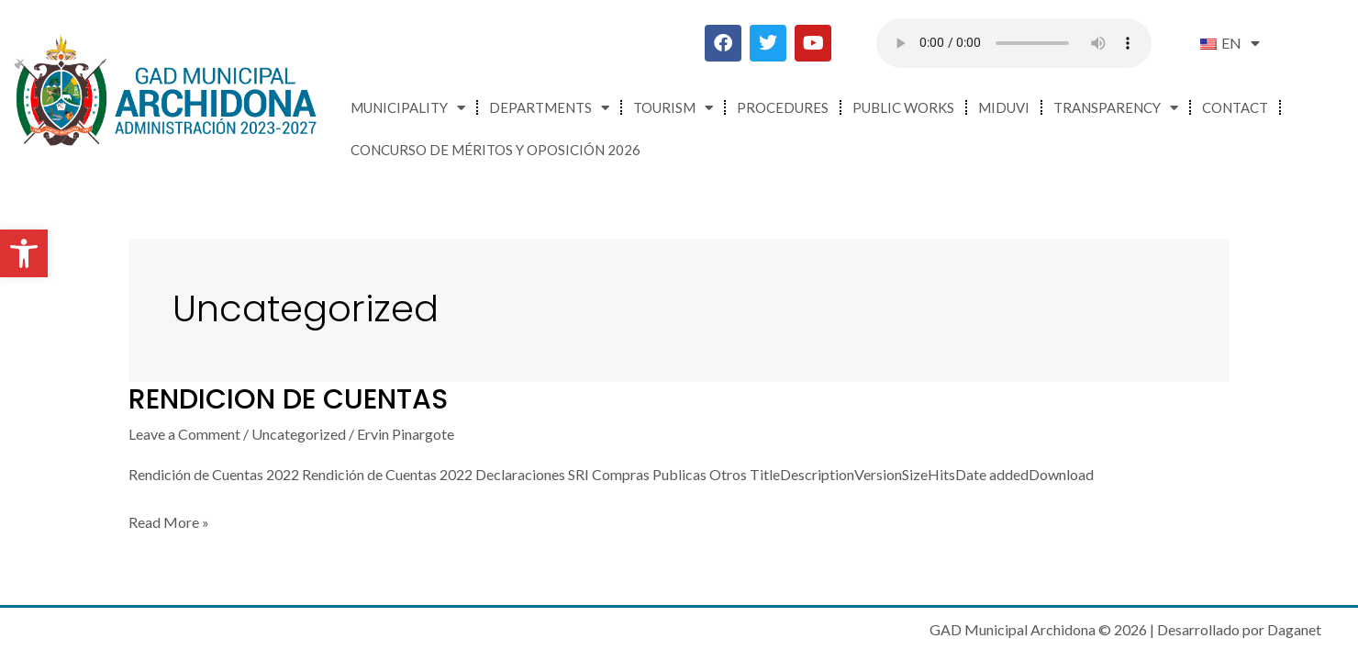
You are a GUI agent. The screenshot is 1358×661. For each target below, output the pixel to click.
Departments (549, 108)
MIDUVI (1004, 107)
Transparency (1115, 108)
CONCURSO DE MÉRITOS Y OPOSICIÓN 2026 (495, 149)
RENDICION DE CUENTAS (288, 399)
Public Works (903, 107)
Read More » (168, 520)
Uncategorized (298, 434)
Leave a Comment (184, 434)
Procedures (783, 107)
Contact (1235, 107)
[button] (24, 253)
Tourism (673, 108)
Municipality (408, 108)
